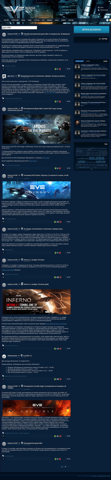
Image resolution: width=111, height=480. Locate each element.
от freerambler (85, 94)
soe (105, 158)
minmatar (79, 152)
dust (106, 165)
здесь (48, 324)
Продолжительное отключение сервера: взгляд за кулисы (43, 76)
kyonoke (77, 153)
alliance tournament (104, 167)
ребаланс (79, 150)
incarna (94, 162)
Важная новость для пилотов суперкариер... (94, 93)
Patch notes (45, 158)
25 (3, 277)
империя (102, 164)
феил (17, 98)
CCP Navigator (27, 261)
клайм (95, 155)
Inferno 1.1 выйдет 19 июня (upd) (36, 284)
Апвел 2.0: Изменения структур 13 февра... (93, 121)
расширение (26, 433)
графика (88, 153)
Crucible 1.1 (27, 356)
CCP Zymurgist (27, 444)
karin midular (84, 148)
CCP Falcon (26, 35)
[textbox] (19, 27)
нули (98, 148)
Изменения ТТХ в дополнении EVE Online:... (94, 102)
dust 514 (11, 249)
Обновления (12, 356)
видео (82, 158)
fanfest (95, 148)
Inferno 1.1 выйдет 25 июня (34, 260)
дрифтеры (105, 150)
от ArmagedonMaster (87, 66)
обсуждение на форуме (58, 324)
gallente (101, 161)
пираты (90, 165)
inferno (87, 155)
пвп (77, 148)
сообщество (104, 153)
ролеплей (77, 167)
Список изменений (8, 270)
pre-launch (93, 164)
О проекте (93, 475)
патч (6, 165)
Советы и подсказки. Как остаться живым (93, 75)
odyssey (14, 218)
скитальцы (78, 164)
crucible (19, 376)
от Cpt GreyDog (85, 122)
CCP (25, 357)
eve (80, 167)
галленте (90, 162)
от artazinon (84, 103)
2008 (77, 155)
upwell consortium (78, 165)
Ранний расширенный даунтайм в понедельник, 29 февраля (47, 34)
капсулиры (92, 155)
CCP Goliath (26, 77)
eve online (13, 65)
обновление (7, 376)
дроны (84, 151)
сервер (20, 98)
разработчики (94, 165)
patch (11, 274)
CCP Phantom (27, 111)
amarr (89, 150)
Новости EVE (13, 34)
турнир (88, 151)
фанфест (91, 167)
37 (3, 379)
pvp (106, 155)
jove (85, 153)
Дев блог (11, 76)
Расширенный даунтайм (33, 443)
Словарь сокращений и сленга (90, 65)
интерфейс (101, 165)
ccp (100, 153)
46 (3, 222)
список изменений (102, 148)
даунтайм (7, 65)
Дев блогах (33, 161)
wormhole (93, 153)
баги (90, 164)
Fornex (108, 475)
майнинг (87, 164)
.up (17, 35)
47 (3, 436)
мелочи (79, 155)
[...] (81, 70)
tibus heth (89, 148)
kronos (15, 165)
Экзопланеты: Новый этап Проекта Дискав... (94, 131)
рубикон (79, 148)
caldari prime (92, 151)
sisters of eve (81, 153)
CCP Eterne (26, 178)
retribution (83, 164)
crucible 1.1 (24, 376)
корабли (78, 158)
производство (94, 150)
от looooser (84, 132)
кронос (18, 165)
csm (91, 169)
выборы (105, 164)
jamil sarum (83, 155)
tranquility (13, 98)
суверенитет (100, 150)
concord (87, 158)
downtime (12, 455)
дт (12, 165)
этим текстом (50, 92)
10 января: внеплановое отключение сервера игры (43, 229)
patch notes (85, 150)
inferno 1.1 (16, 274)
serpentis (96, 153)
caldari (81, 161)
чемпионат (98, 164)
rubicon (95, 167)
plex (87, 165)
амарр (87, 162)
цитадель (97, 151)
